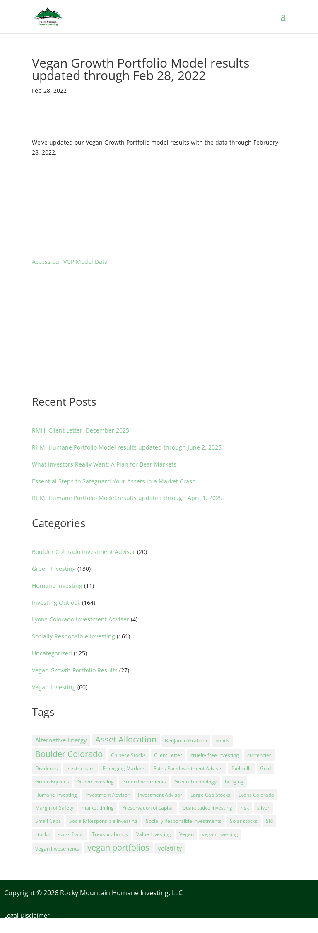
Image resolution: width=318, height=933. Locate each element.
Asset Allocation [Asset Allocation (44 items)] (126, 739)
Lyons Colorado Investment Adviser (80, 619)
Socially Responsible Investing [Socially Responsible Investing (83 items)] (103, 820)
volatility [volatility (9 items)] (170, 848)
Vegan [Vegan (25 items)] (186, 834)
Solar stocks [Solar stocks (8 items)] (244, 820)
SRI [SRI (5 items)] (269, 820)
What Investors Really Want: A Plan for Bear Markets (104, 464)
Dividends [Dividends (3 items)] (46, 768)
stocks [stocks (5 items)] (42, 834)
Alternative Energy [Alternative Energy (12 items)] (61, 740)
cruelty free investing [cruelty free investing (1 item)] (214, 755)
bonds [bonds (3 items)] (222, 740)
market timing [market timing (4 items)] (98, 807)
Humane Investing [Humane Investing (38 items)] (56, 794)
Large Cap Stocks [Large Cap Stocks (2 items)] (210, 794)
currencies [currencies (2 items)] (259, 755)
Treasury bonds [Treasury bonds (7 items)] (110, 834)
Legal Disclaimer (27, 915)
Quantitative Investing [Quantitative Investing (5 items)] (207, 807)
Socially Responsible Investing (73, 636)
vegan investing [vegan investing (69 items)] (220, 834)
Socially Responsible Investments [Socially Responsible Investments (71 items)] (184, 820)
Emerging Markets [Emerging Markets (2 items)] (124, 768)
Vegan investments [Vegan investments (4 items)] (57, 848)
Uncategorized (52, 653)
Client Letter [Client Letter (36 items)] (168, 755)
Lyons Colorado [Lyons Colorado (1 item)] (256, 794)
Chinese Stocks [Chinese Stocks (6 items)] (128, 755)
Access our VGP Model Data (70, 262)
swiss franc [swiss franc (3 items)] (71, 834)
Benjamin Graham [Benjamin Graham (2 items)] (186, 740)
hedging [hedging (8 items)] (234, 781)
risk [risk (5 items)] (245, 807)
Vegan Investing (54, 687)
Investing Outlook (56, 603)
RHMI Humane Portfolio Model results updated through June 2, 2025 (127, 447)
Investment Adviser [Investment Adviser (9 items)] (107, 794)
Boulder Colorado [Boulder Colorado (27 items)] (69, 753)
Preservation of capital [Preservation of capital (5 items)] (148, 807)
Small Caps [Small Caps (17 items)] (48, 820)
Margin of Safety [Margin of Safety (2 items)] (54, 807)
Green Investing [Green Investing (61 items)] (95, 781)
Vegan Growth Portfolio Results (75, 670)
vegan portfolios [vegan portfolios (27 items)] (118, 847)
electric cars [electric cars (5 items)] (80, 768)
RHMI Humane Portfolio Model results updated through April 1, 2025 (127, 498)
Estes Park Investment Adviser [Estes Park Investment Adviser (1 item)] (188, 768)
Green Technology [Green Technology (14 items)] (195, 781)
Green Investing (54, 569)
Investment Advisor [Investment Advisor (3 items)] (160, 794)
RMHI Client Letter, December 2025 (80, 430)
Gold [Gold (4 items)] (265, 768)
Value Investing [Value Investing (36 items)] (153, 834)
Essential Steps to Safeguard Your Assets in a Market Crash (114, 481)
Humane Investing (57, 586)
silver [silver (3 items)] (263, 807)
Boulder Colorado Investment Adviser (83, 552)
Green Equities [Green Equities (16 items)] (52, 781)
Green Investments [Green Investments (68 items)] (144, 781)
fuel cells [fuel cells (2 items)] (241, 768)
